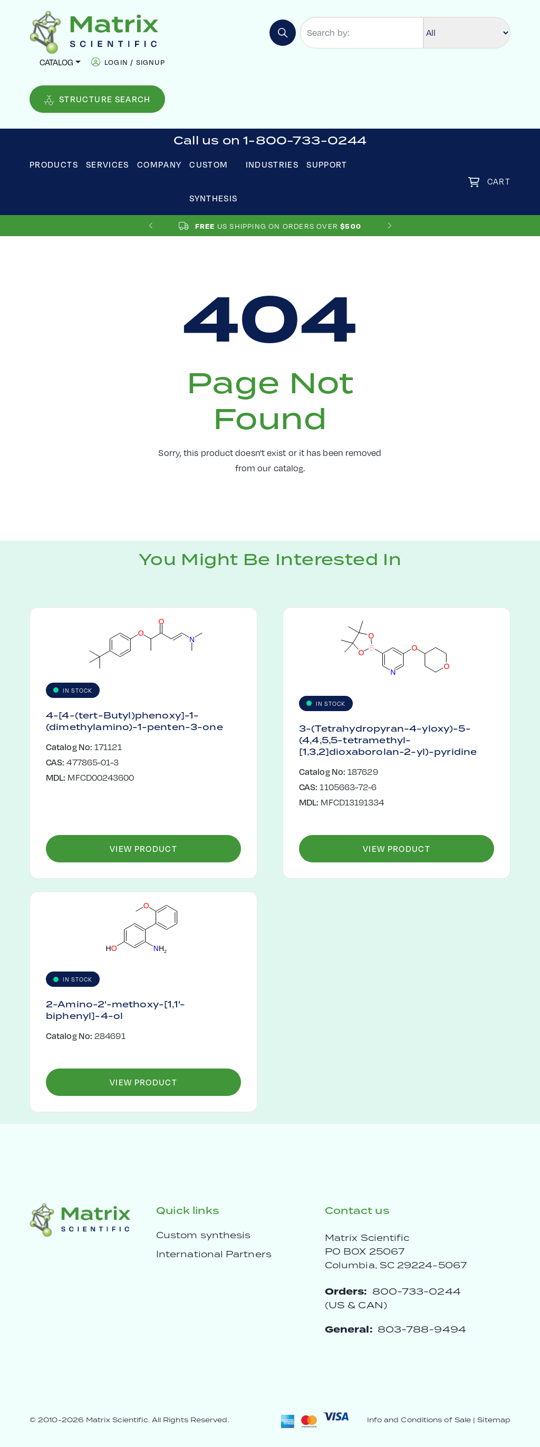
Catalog (56, 61)
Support (327, 164)
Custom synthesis (203, 1235)
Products (54, 164)
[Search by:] (361, 32)
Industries (272, 164)
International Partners (214, 1254)
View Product (143, 848)
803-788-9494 (422, 1329)
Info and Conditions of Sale (419, 1419)
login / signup (134, 62)
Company (159, 164)
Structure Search (97, 99)
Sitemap (493, 1419)
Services (107, 164)
